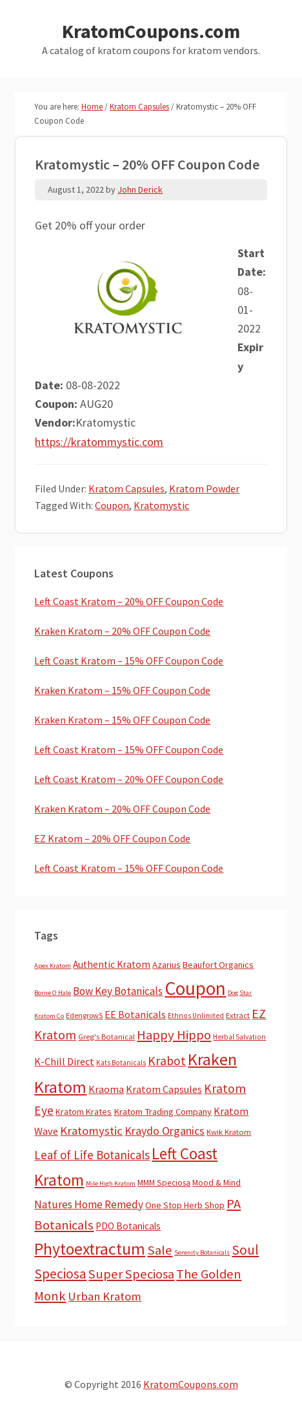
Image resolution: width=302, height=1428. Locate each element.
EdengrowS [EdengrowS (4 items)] (84, 1015)
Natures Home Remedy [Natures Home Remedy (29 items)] (88, 1204)
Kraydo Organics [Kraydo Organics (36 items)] (165, 1130)
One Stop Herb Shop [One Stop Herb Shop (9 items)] (185, 1205)
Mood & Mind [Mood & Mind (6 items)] (216, 1182)
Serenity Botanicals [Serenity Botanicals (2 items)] (202, 1252)
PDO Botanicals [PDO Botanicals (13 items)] (128, 1226)
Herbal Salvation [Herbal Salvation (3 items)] (239, 1036)
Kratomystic (161, 505)
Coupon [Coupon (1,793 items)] (195, 988)
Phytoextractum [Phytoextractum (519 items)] (89, 1249)
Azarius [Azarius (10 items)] (166, 964)
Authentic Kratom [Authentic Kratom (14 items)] (111, 964)
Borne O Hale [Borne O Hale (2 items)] (52, 993)
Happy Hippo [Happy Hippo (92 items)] (174, 1035)
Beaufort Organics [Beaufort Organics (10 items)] (218, 964)
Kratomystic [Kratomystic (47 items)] (91, 1130)
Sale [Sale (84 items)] (159, 1250)
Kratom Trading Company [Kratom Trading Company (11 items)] (163, 1111)
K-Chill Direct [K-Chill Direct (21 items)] (64, 1061)
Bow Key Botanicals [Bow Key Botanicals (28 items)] (118, 991)
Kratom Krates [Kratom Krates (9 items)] (83, 1111)
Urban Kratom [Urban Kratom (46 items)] (104, 1296)
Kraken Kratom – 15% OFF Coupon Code (122, 690)
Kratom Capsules (126, 488)
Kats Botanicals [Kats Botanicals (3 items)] (121, 1062)
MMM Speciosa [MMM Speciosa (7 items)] (163, 1182)
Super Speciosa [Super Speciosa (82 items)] (131, 1274)
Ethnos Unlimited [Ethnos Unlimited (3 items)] (196, 1015)
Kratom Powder (204, 488)
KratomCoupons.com (151, 31)
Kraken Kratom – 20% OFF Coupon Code (122, 630)
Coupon (112, 505)
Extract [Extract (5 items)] (238, 1015)
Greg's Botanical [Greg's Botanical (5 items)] (106, 1036)
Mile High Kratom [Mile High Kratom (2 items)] (111, 1183)
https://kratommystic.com (99, 441)
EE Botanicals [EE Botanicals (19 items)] (135, 1014)
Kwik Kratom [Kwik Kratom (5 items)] (228, 1132)
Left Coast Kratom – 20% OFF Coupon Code (128, 601)
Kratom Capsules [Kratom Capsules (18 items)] (164, 1089)
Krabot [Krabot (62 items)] (167, 1060)
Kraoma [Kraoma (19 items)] (106, 1089)
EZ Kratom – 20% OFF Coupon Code (112, 838)
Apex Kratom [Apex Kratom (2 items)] (52, 965)
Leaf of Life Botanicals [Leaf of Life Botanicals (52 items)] (92, 1155)
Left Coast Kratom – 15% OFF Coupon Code (128, 660)
